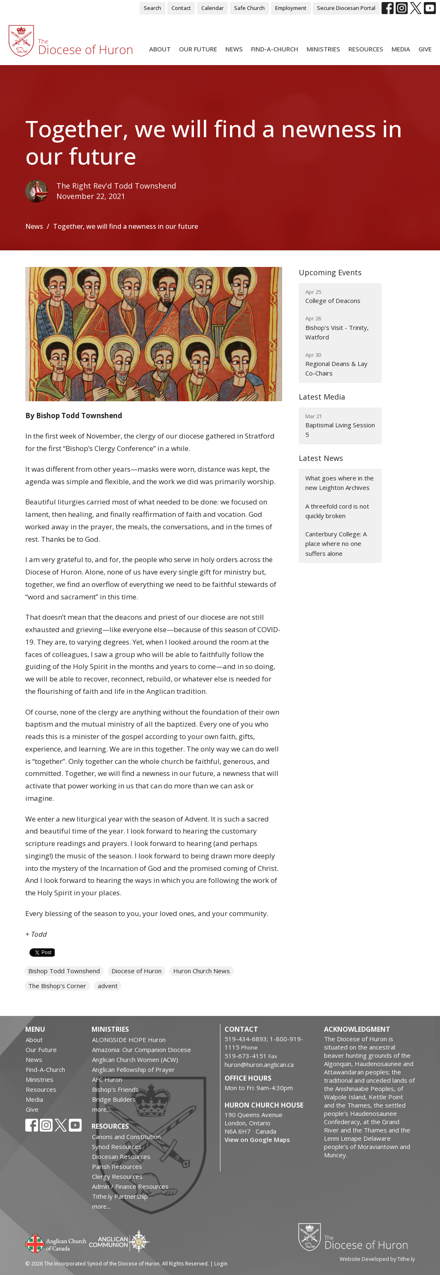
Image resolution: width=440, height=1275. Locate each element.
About (160, 49)
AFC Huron (107, 1079)
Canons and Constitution (126, 1136)
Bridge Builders (114, 1099)
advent (108, 986)
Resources (365, 49)
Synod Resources (117, 1146)
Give (425, 49)
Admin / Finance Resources (130, 1186)
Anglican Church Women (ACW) (135, 1059)
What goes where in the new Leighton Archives (339, 483)
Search (152, 8)
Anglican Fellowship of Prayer (133, 1069)
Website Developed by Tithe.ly (377, 1259)
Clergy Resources (117, 1176)
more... (101, 1109)
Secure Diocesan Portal (346, 8)
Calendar (212, 8)
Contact (181, 8)
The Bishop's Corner (57, 986)
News (234, 49)
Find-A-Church (274, 49)
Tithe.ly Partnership (120, 1196)
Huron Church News (201, 971)
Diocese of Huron (136, 971)
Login (220, 1263)
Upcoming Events (330, 272)
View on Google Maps (257, 1139)
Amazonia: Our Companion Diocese (141, 1049)
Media (401, 49)
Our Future (198, 49)
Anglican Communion (119, 1241)
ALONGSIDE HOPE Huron (129, 1039)
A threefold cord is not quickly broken (337, 511)
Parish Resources (117, 1166)
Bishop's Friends (115, 1089)
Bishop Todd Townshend (64, 971)
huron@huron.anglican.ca (259, 1064)
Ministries (323, 49)
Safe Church (249, 8)
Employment (291, 8)
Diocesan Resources (121, 1156)
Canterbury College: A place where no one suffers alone (336, 544)
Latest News (321, 458)
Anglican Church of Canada (56, 1242)
